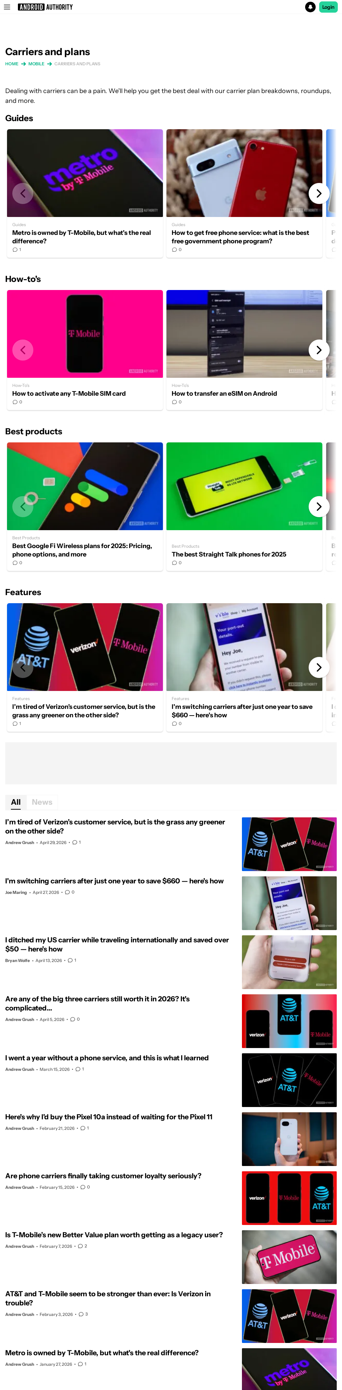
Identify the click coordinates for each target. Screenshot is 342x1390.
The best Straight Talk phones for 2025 (244, 506)
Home (12, 63)
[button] (171, 7)
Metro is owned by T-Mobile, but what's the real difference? (85, 193)
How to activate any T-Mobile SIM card (85, 350)
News (42, 802)
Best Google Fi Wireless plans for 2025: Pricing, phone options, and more (85, 506)
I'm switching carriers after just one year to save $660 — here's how (244, 667)
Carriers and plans (77, 63)
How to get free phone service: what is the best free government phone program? (244, 193)
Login (328, 7)
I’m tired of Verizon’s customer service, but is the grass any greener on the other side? (85, 667)
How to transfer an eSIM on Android (244, 350)
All (16, 802)
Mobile (36, 63)
